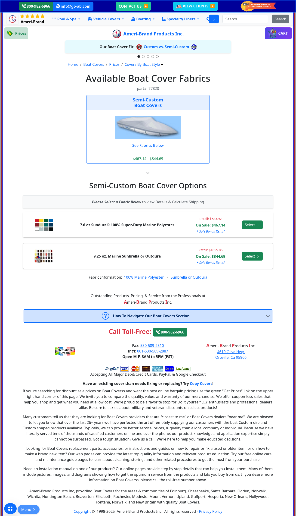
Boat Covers (93, 64)
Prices (114, 64)
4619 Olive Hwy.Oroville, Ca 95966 (231, 354)
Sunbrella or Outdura (189, 277)
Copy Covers (201, 383)
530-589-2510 (152, 345)
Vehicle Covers (104, 19)
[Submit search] (281, 19)
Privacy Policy (210, 511)
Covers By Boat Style (142, 64)
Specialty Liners (179, 19)
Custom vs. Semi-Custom (166, 46)
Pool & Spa (64, 19)
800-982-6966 (36, 6)
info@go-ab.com (73, 6)
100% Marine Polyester (144, 277)
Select (252, 224)
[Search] (245, 19)
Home (73, 64)
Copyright (82, 511)
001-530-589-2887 (152, 351)
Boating (141, 19)
